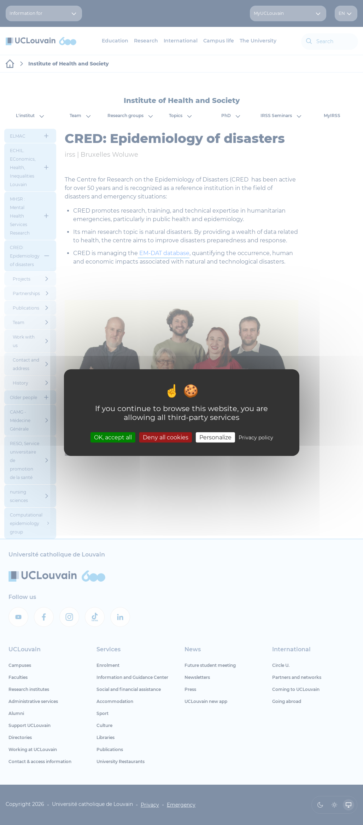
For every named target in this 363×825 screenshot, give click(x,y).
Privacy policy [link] (256, 437)
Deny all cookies (165, 437)
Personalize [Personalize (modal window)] (215, 437)
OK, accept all (113, 437)
